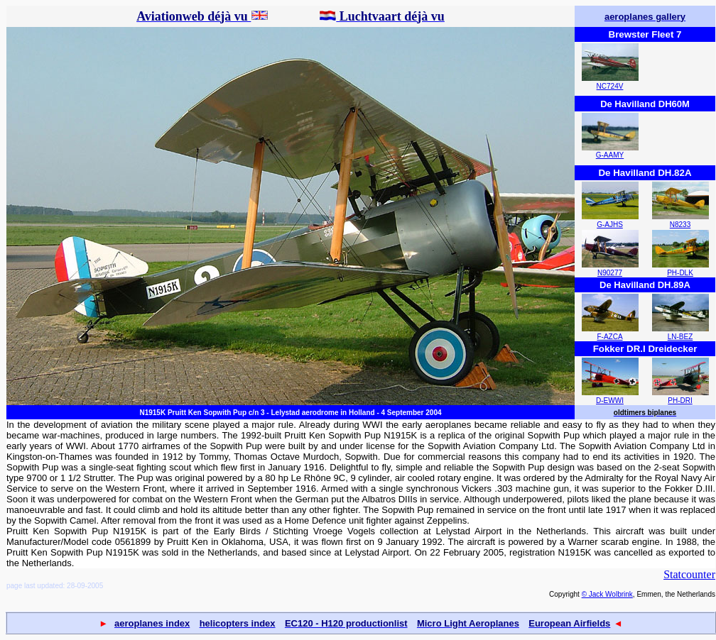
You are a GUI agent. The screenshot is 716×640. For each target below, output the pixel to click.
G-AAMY (610, 155)
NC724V (610, 86)
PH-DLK (680, 273)
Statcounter (689, 574)
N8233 (680, 224)
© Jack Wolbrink (607, 594)
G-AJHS (610, 224)
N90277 (609, 273)
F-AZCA (609, 337)
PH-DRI (680, 400)
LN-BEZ (680, 337)
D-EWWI (610, 400)
